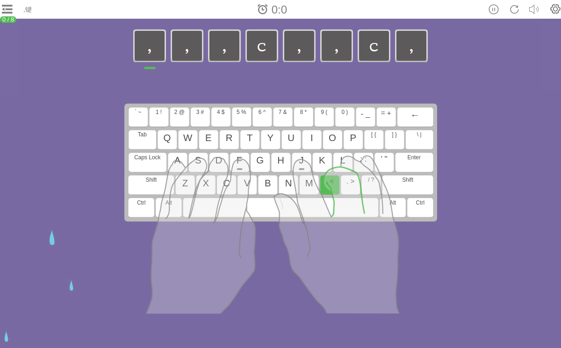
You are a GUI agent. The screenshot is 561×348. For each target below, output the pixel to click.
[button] (555, 8)
